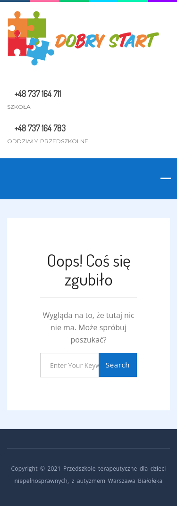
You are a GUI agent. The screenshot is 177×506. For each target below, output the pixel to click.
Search (118, 364)
